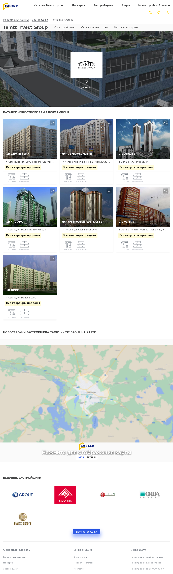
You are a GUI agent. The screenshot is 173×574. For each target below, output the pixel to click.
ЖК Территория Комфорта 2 (83, 222)
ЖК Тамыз (126, 222)
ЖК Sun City (14, 222)
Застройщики (40, 20)
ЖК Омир (12, 290)
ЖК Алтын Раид (17, 154)
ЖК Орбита (127, 154)
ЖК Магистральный (77, 154)
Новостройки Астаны (16, 20)
